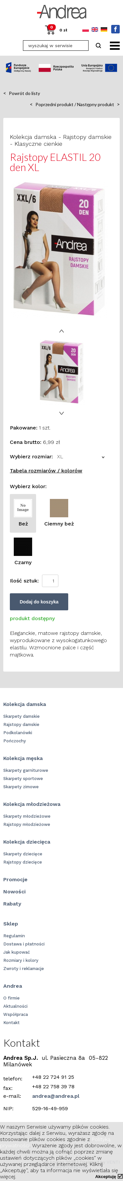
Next (61, 413)
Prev (61, 331)
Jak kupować (16, 952)
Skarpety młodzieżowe (27, 816)
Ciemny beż (59, 513)
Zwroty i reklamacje (23, 968)
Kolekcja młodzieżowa (31, 804)
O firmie (11, 998)
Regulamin (14, 935)
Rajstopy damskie (87, 136)
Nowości (14, 891)
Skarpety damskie (21, 716)
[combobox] (81, 456)
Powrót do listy (21, 93)
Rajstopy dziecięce (22, 862)
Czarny (23, 551)
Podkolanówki (17, 732)
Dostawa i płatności (24, 944)
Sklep (10, 924)
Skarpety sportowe (23, 778)
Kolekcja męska (23, 758)
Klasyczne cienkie (38, 143)
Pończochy (14, 740)
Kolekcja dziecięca (26, 842)
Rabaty (12, 904)
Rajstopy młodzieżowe (26, 824)
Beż (23, 513)
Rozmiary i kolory (20, 960)
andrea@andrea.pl (55, 1096)
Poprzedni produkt (51, 104)
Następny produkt (98, 104)
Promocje (15, 879)
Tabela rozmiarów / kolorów (46, 470)
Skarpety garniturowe (25, 770)
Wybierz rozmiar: (31, 456)
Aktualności (15, 1006)
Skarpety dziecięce (22, 853)
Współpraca (15, 1014)
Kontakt (11, 1022)
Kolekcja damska (33, 136)
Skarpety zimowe (21, 786)
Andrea (12, 986)
